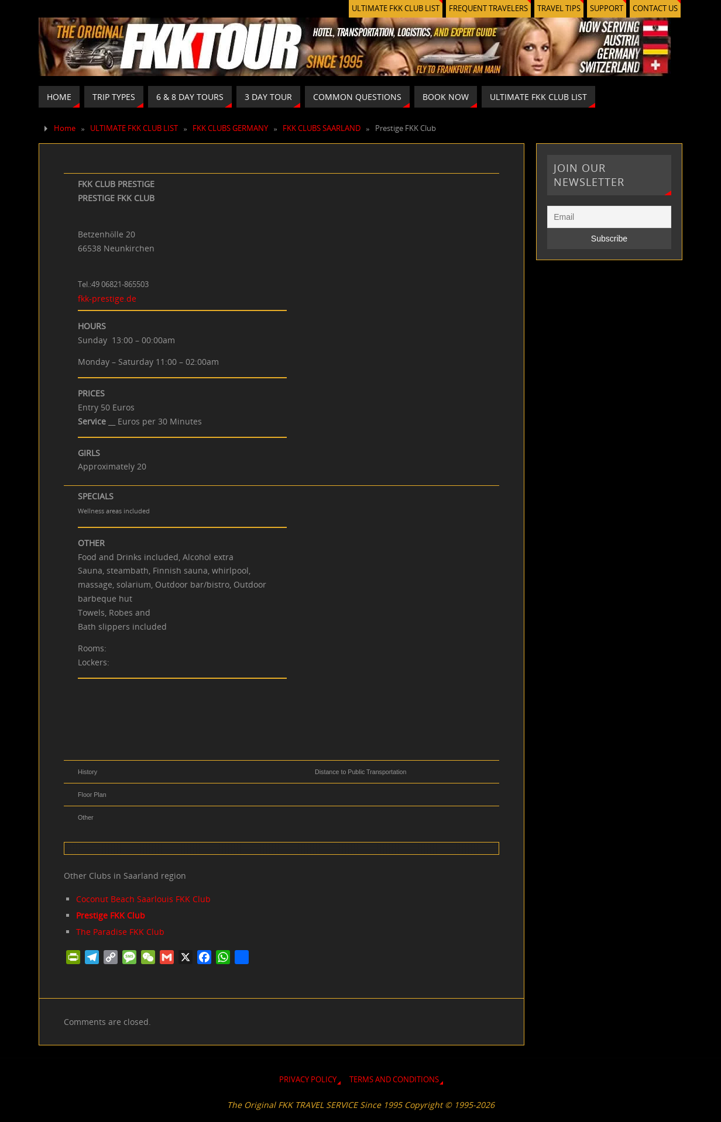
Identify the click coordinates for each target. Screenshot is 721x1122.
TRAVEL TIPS (559, 8)
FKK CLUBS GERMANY (230, 128)
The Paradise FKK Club (120, 931)
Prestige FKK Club (110, 915)
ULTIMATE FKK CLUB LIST (396, 8)
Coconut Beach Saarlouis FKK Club (143, 898)
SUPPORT (606, 8)
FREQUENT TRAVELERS (488, 8)
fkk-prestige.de (107, 298)
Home (64, 128)
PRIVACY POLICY (308, 1080)
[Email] (609, 217)
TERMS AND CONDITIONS (394, 1080)
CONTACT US (655, 8)
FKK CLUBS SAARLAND (321, 128)
